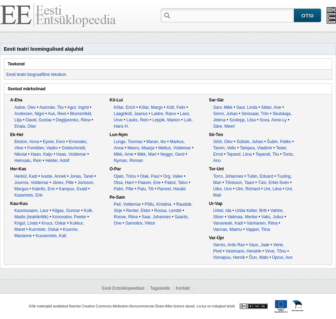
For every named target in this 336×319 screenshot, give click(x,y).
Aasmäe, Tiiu (52, 107)
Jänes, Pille (63, 182)
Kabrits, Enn (43, 188)
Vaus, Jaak (259, 244)
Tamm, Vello (224, 148)
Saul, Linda (246, 107)
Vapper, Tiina (258, 229)
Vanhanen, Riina (262, 223)
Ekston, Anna (26, 141)
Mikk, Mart (146, 154)
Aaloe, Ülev (25, 107)
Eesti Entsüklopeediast (123, 288)
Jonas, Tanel (81, 176)
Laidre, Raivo (164, 113)
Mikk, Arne (123, 154)
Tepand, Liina (239, 154)
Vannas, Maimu (227, 229)
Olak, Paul (149, 176)
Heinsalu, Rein (28, 160)
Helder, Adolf (57, 160)
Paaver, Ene (149, 182)
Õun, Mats (258, 257)
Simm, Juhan (225, 113)
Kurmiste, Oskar (44, 229)
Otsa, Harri (124, 182)
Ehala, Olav (25, 126)
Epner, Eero (54, 141)
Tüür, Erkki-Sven (273, 182)
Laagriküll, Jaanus (131, 113)
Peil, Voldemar (127, 204)
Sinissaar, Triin (255, 113)
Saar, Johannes (156, 216)
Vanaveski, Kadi (228, 223)
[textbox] (233, 15)
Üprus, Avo (282, 257)
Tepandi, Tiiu (267, 154)
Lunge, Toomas (128, 141)
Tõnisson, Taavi (239, 182)
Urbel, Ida (222, 210)
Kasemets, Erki (28, 195)
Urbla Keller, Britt (251, 210)
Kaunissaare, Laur (31, 210)
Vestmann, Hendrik (243, 251)
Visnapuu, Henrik (229, 257)
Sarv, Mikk (222, 107)
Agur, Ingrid (78, 107)
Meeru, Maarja (140, 148)
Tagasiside (160, 288)
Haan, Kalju (41, 154)
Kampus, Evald (73, 188)
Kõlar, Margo (151, 107)
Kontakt (183, 288)
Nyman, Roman (128, 160)
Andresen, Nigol (29, 113)
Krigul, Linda (26, 223)
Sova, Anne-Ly (273, 120)
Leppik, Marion (166, 120)
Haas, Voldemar (71, 154)
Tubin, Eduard (260, 176)
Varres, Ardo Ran (229, 244)
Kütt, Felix (176, 107)
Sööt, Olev (223, 141)
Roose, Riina (126, 216)
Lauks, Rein (137, 120)
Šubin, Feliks (279, 141)
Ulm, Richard (248, 188)
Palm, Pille (124, 188)
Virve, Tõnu (275, 251)
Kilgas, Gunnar (66, 210)
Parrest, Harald (171, 188)
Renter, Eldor (138, 210)
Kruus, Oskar (54, 223)
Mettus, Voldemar (174, 148)
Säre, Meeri (224, 126)
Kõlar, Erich (124, 107)
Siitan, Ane (271, 107)
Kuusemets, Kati (51, 235)
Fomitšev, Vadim (42, 148)
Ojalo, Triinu (125, 176)
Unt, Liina (272, 188)
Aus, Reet (57, 113)
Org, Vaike (173, 176)
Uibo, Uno (222, 188)
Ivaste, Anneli (53, 176)
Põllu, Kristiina (158, 204)
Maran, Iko (156, 141)
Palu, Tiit (146, 188)
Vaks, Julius (272, 216)
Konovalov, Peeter (69, 216)
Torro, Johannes (228, 176)
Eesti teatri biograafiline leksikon (36, 74)
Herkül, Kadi (25, 176)
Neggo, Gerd (172, 154)
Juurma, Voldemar (31, 182)
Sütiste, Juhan (250, 141)
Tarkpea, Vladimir (256, 148)
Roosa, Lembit (167, 210)
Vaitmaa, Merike (242, 216)
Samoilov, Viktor (140, 223)
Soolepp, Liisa (242, 120)
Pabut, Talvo (176, 182)
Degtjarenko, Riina (73, 120)
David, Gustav (39, 120)
